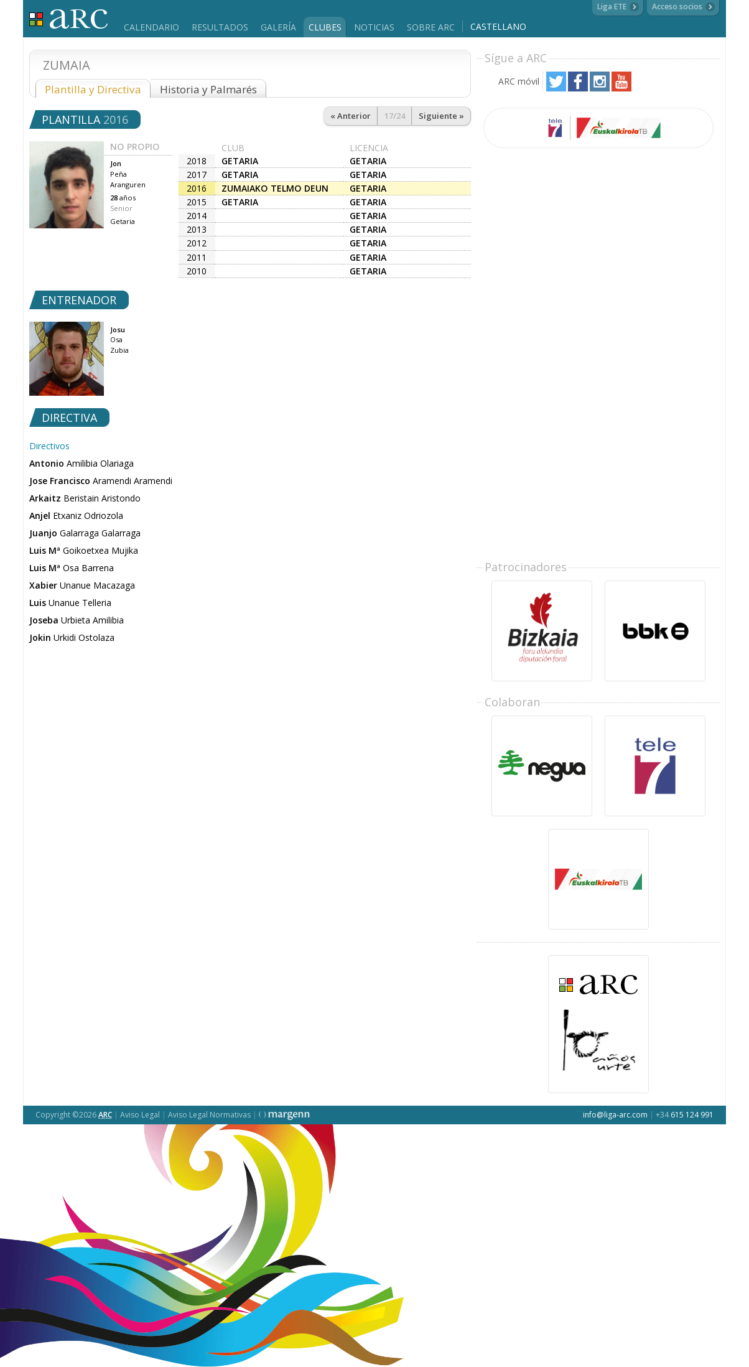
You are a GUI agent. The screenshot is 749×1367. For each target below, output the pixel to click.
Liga (68, 19)
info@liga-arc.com (615, 1114)
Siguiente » (441, 115)
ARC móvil (518, 81)
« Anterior (350, 115)
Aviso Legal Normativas (209, 1114)
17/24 (394, 115)
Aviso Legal (140, 1114)
